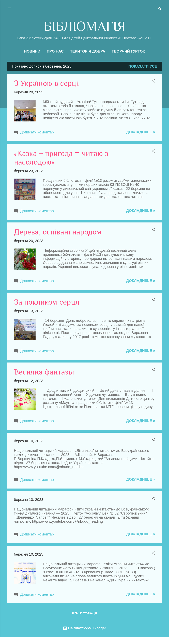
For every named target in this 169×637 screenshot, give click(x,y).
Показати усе (142, 66)
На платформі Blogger (84, 628)
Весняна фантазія (44, 372)
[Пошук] (160, 9)
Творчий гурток (128, 51)
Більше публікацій (84, 613)
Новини (32, 51)
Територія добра (87, 51)
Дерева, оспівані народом (58, 232)
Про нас (55, 51)
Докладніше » (140, 132)
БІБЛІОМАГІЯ (84, 26)
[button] (153, 81)
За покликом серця (46, 302)
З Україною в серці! (47, 83)
